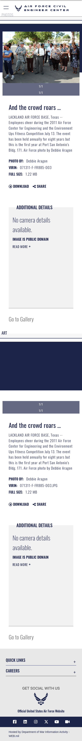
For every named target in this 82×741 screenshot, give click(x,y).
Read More (21, 246)
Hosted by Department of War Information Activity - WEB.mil (39, 734)
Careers (13, 671)
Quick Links (15, 660)
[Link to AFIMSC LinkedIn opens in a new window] (25, 722)
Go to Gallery (21, 319)
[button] (6, 8)
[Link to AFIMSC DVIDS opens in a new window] (67, 722)
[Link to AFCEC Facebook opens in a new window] (15, 722)
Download (19, 186)
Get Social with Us (41, 688)
